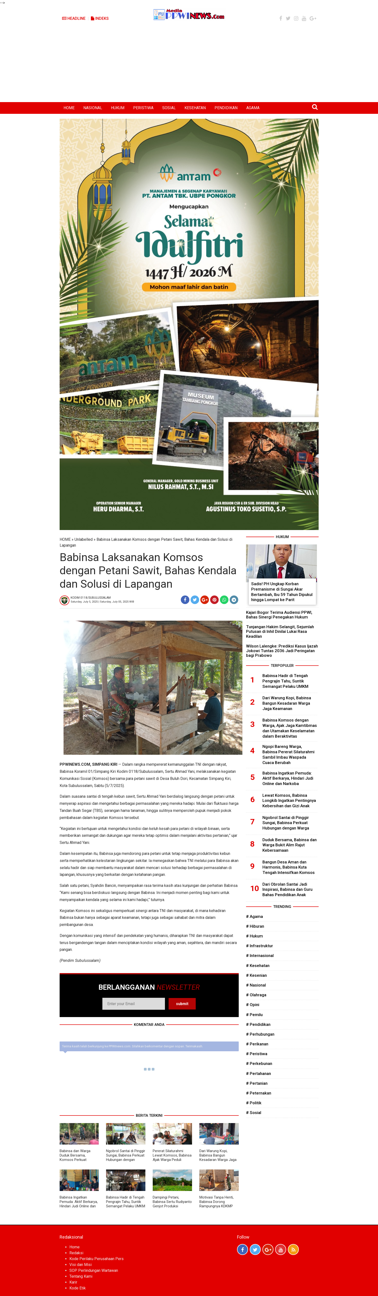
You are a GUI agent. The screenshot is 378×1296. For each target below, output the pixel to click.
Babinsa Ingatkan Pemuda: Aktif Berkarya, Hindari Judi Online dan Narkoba (79, 1204)
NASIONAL (92, 108)
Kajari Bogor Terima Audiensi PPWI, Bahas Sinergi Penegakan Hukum (279, 614)
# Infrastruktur (259, 945)
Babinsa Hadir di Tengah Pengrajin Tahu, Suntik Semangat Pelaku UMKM (125, 1201)
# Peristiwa (256, 1053)
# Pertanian (257, 1083)
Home (74, 1247)
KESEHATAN (195, 108)
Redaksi (76, 1253)
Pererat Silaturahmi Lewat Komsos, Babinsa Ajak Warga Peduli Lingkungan (172, 1157)
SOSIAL (169, 108)
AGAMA (252, 108)
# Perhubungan (260, 1034)
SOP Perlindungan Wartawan (93, 1270)
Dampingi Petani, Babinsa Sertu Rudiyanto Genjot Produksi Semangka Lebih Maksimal (172, 1206)
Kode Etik (77, 1288)
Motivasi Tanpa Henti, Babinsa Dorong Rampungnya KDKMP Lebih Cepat (216, 1204)
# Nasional (256, 985)
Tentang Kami (80, 1276)
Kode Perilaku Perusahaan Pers (96, 1258)
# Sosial (253, 1112)
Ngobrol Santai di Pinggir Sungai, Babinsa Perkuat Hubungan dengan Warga (125, 1157)
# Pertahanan (258, 1073)
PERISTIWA (143, 108)
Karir (73, 1282)
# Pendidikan (258, 1024)
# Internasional (260, 955)
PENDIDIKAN (226, 108)
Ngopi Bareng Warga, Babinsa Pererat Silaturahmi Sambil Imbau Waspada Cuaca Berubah (288, 754)
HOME (69, 108)
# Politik (253, 1102)
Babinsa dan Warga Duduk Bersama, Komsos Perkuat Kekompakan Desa (75, 1157)
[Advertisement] (189, 65)
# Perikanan (257, 1043)
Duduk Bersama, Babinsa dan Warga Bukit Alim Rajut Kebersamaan (289, 845)
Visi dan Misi (80, 1264)
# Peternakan (258, 1093)
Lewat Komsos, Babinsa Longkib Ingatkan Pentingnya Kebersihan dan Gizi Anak (289, 800)
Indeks (100, 18)
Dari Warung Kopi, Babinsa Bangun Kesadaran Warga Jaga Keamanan (218, 1157)
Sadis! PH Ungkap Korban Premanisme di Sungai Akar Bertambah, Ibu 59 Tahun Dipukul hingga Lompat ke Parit (282, 591)
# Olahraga (256, 994)
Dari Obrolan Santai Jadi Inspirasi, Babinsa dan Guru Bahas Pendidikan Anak (287, 889)
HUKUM (117, 108)
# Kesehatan (258, 965)
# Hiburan (255, 926)
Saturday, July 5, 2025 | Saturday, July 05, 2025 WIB (102, 601)
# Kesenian (256, 975)
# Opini (252, 1004)
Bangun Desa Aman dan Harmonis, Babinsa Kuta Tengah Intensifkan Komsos (288, 867)
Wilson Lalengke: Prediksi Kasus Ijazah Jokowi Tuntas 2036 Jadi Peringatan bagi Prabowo (282, 651)
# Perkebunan (259, 1063)
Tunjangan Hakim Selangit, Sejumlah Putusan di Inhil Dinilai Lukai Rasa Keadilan (280, 631)
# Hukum (254, 936)
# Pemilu (254, 1014)
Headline (74, 18)
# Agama (254, 916)
